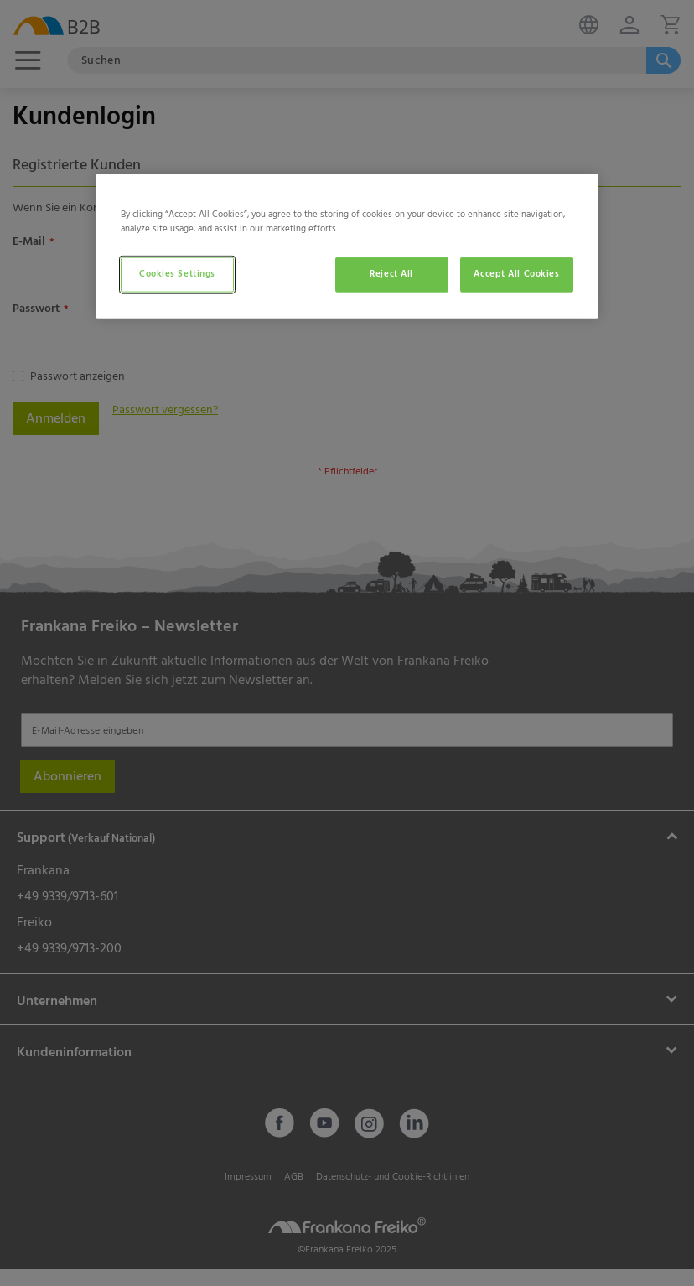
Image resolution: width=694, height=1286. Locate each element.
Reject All (391, 274)
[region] (347, 246)
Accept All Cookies (516, 274)
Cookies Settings (177, 274)
